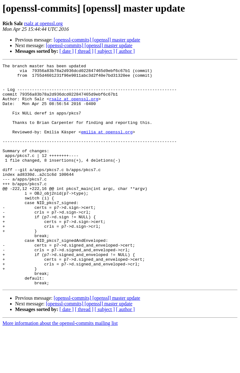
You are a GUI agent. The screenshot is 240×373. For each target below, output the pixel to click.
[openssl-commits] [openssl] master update (97, 39)
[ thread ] (84, 51)
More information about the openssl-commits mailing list (60, 367)
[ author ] (125, 51)
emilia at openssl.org (107, 146)
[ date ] (66, 51)
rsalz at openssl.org (43, 23)
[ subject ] (105, 51)
